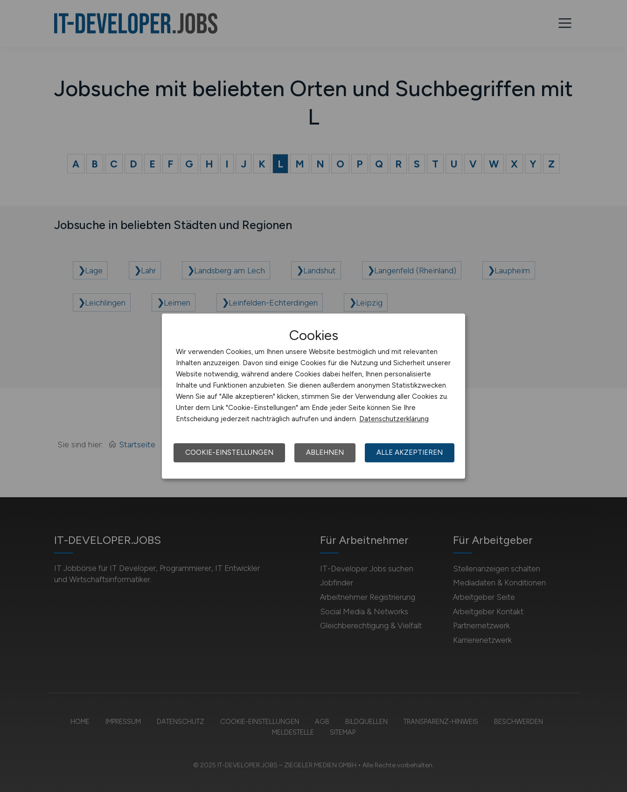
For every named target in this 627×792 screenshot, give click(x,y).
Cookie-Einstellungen (229, 452)
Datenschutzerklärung (394, 419)
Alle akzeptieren (409, 452)
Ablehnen (325, 452)
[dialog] (313, 396)
